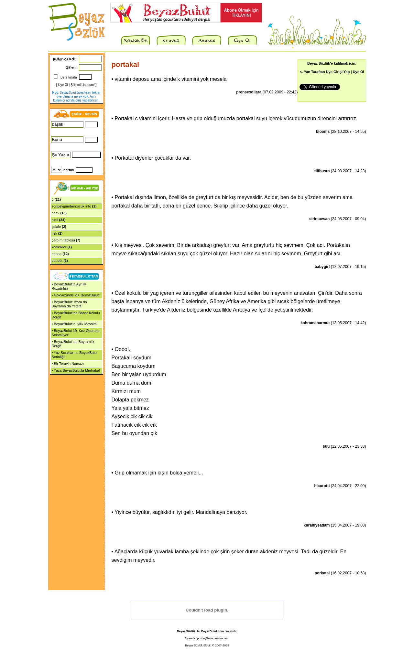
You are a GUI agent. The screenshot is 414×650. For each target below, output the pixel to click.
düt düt (57, 260)
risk (54, 233)
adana (57, 254)
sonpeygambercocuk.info (71, 206)
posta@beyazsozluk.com (213, 638)
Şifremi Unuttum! (82, 85)
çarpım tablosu (63, 240)
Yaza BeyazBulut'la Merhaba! (77, 370)
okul (55, 220)
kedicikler (59, 247)
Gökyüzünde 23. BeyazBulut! (77, 295)
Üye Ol (63, 85)
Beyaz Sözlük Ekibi (197, 645)
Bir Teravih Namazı (69, 364)
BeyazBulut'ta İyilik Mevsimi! (76, 324)
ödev (56, 213)
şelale (56, 227)
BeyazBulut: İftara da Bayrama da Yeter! (69, 304)
